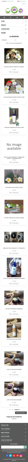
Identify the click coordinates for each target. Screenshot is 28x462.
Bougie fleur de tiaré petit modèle (14, 67)
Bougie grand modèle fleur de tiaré (14, 97)
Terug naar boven (21, 412)
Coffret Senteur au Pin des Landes (14, 218)
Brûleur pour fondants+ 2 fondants (14, 248)
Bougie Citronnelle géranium (14, 309)
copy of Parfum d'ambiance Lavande (14, 278)
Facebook (14, 418)
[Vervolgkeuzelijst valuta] (24, 4)
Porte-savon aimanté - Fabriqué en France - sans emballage (14, 157)
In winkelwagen (14, 72)
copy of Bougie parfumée (14, 369)
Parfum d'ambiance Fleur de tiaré (14, 127)
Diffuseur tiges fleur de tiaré (14, 187)
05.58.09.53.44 (10, 1)
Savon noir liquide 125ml (14, 339)
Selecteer (9, 40)
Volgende (17, 409)
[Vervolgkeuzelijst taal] (22, 1)
